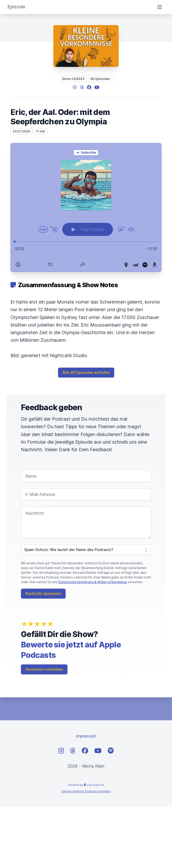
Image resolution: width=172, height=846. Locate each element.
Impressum (86, 736)
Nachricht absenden (43, 593)
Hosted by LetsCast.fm (86, 785)
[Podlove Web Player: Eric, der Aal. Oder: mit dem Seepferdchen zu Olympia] (86, 207)
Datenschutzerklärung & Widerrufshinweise (92, 582)
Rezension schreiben (44, 669)
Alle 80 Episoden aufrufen (86, 372)
